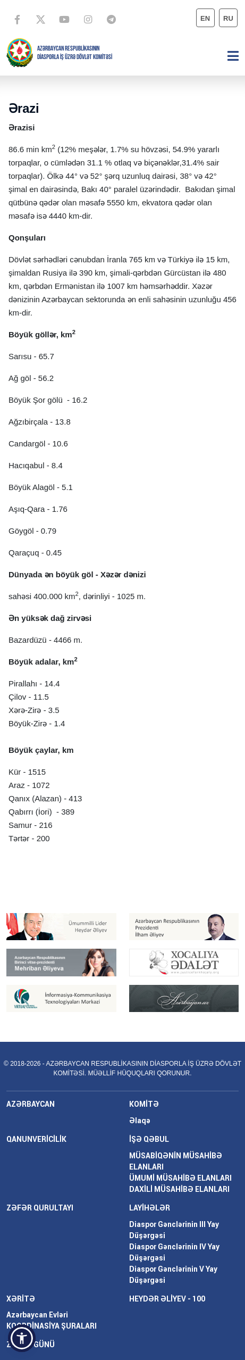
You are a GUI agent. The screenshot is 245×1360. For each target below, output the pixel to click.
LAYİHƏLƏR (149, 1208)
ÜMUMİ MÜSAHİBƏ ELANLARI (180, 1178)
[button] (22, 1338)
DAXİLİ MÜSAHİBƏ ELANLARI (179, 1189)
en (205, 18)
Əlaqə (139, 1120)
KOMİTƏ (144, 1104)
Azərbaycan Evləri (37, 1315)
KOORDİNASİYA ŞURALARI (51, 1326)
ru (228, 18)
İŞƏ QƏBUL (149, 1139)
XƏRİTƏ (20, 1299)
